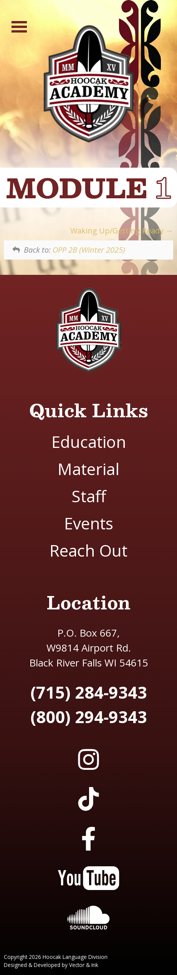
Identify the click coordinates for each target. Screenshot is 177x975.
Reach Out (88, 550)
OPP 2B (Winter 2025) (89, 250)
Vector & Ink (83, 964)
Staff (88, 496)
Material (88, 469)
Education (88, 441)
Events (88, 523)
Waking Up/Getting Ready (121, 230)
